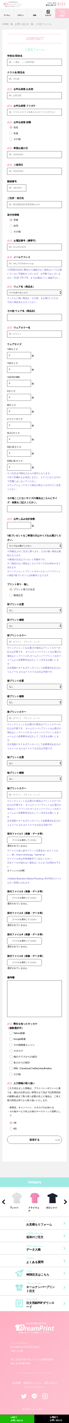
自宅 (16, 225)
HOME (5, 24)
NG (15, 1128)
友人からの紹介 (22, 1062)
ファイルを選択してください (24, 840)
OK (15, 1122)
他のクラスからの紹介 (25, 1056)
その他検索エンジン (24, 1044)
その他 (17, 139)
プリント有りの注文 (24, 589)
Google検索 (20, 1039)
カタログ (18, 1050)
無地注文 (18, 595)
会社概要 (16, 1383)
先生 (16, 127)
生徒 (16, 133)
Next (65, 1201)
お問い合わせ (22, 24)
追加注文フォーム (32, 1383)
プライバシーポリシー (34, 1387)
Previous (3, 1201)
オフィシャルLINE (16, 870)
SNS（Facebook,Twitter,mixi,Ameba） (33, 1068)
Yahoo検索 (19, 1033)
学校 (16, 219)
